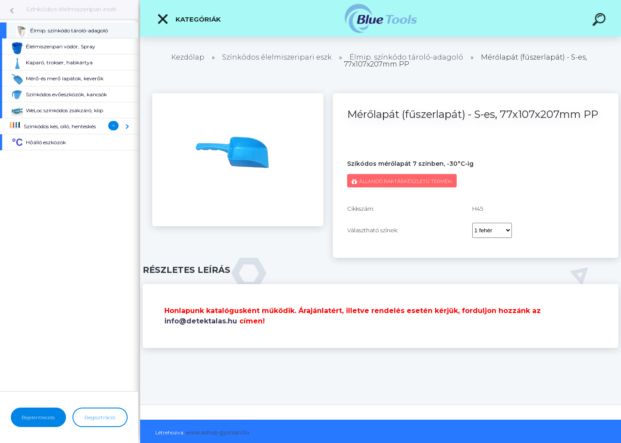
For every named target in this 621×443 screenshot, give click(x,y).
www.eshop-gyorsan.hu (217, 432)
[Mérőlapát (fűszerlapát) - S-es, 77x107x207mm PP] (237, 96)
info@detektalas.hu (200, 321)
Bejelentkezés (38, 417)
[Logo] (380, 18)
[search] (600, 21)
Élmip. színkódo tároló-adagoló (406, 57)
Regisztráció (100, 417)
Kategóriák (189, 19)
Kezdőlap (187, 57)
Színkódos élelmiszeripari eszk (71, 9)
